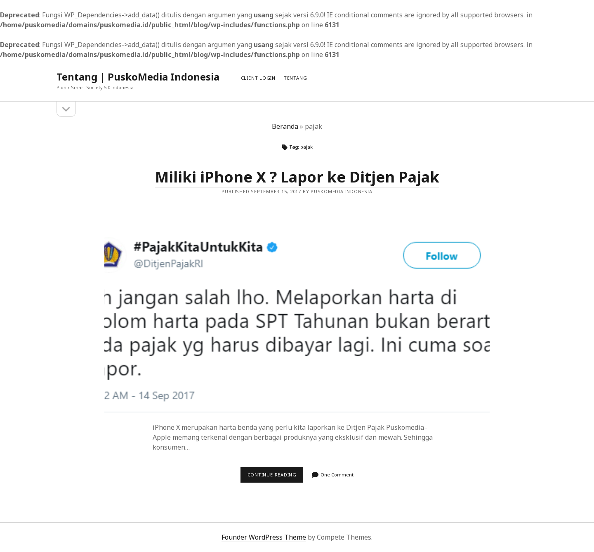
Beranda (285, 126)
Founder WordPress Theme (264, 537)
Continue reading (276, 477)
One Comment (337, 474)
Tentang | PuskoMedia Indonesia (138, 76)
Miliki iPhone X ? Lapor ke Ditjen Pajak (297, 177)
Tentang (295, 78)
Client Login (258, 78)
